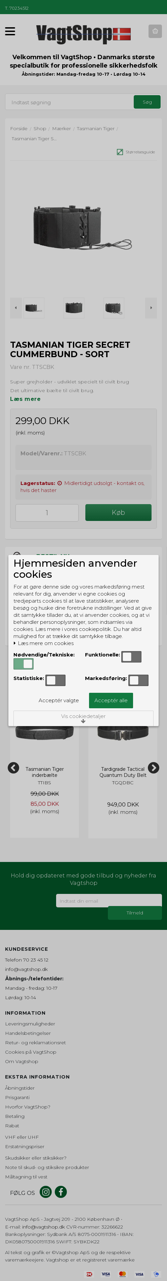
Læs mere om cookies (43, 643)
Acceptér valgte (59, 700)
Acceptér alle (111, 700)
